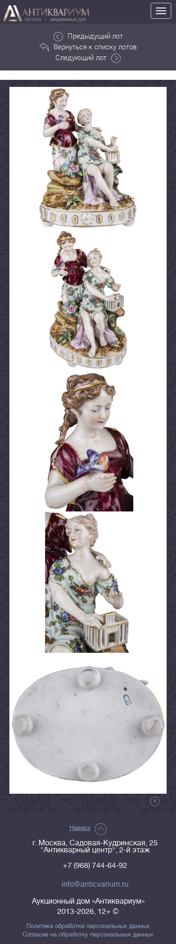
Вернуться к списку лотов (88, 47)
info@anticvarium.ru (95, 884)
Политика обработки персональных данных (88, 926)
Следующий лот (88, 58)
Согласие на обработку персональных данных (88, 934)
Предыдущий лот (88, 36)
